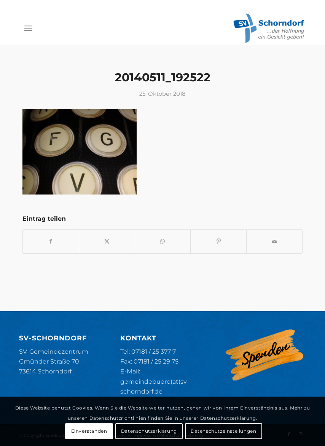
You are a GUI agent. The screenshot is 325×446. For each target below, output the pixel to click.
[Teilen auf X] (107, 241)
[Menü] (28, 28)
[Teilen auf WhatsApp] (163, 241)
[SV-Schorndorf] (268, 28)
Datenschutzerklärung (149, 431)
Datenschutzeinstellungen (223, 431)
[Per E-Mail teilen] (274, 241)
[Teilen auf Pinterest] (218, 241)
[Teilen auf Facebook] (51, 241)
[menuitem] (28, 28)
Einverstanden (89, 431)
